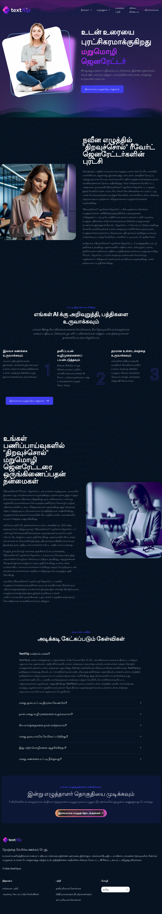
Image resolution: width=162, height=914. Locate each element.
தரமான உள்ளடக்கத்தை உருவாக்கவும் (128, 353)
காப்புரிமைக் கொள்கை (68, 900)
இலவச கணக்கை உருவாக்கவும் (15, 353)
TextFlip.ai (15, 868)
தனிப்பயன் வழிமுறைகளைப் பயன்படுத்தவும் (69, 355)
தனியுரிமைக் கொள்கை (68, 888)
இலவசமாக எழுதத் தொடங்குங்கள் (102, 89)
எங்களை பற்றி (10, 888)
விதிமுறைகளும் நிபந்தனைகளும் (74, 894)
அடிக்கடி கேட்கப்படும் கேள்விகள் (20, 894)
